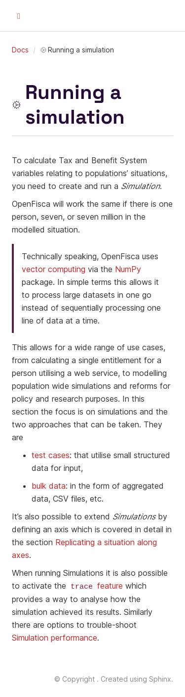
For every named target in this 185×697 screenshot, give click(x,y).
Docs (20, 50)
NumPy (128, 269)
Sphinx (160, 678)
